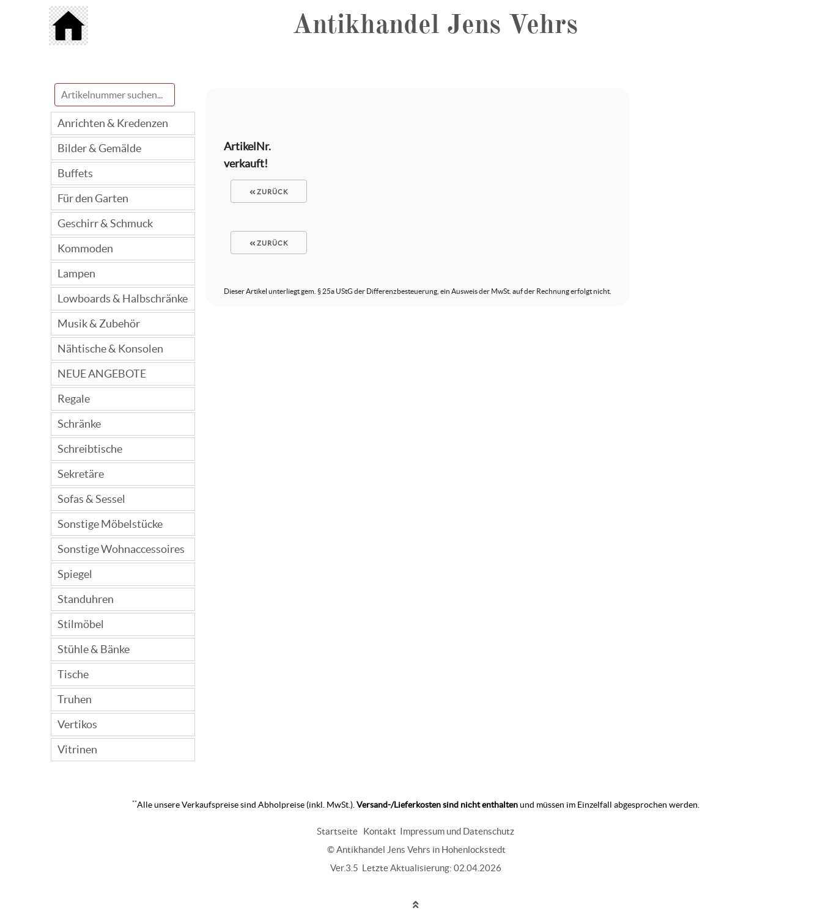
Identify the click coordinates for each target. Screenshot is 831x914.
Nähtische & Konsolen (110, 348)
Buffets (75, 173)
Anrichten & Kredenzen (112, 123)
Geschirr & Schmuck (105, 223)
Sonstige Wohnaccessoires (121, 549)
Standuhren (85, 599)
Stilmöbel (80, 624)
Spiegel (74, 574)
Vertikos (77, 724)
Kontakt (379, 831)
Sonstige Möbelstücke (110, 523)
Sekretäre (80, 473)
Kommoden (85, 248)
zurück (269, 192)
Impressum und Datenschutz (457, 831)
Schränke (79, 423)
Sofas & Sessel (91, 498)
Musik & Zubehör (98, 323)
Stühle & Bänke (93, 649)
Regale (73, 398)
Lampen (76, 273)
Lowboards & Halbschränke (122, 298)
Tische (73, 674)
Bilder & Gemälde (99, 148)
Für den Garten (92, 198)
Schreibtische (89, 448)
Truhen (74, 699)
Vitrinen (77, 749)
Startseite (337, 831)
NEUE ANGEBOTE (101, 373)
